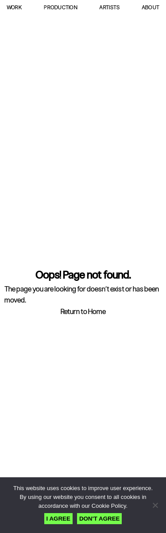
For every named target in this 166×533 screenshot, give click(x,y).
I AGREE (58, 518)
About (150, 7)
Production (60, 7)
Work (14, 7)
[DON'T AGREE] (155, 505)
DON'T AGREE (99, 518)
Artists (109, 7)
